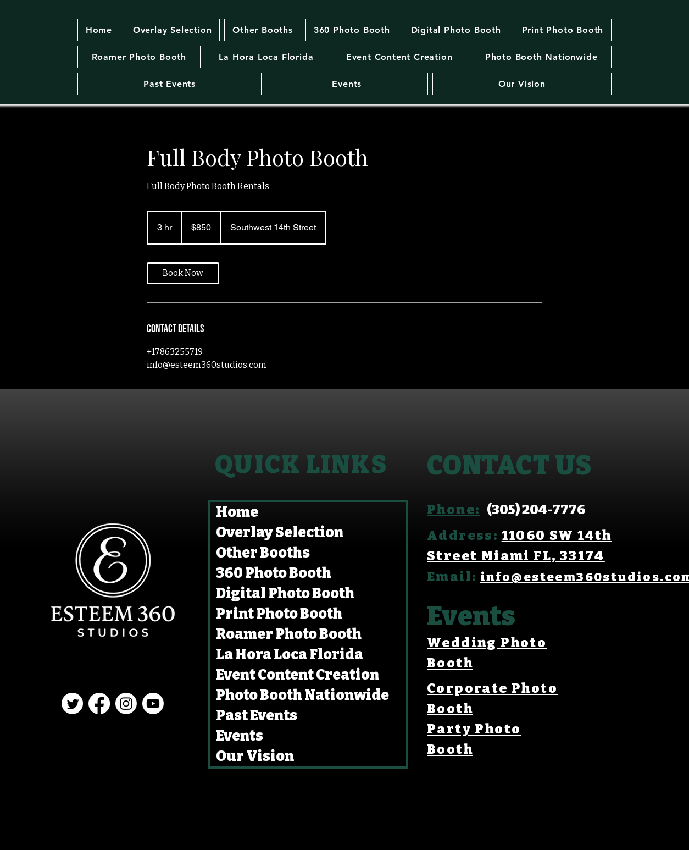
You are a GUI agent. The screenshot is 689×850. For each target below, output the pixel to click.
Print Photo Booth (279, 613)
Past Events (256, 715)
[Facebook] (99, 703)
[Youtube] (153, 703)
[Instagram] (126, 703)
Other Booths (263, 552)
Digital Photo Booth (285, 593)
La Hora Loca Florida (289, 654)
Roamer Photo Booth (289, 634)
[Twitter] (72, 703)
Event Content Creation (297, 674)
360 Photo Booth (273, 573)
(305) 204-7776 (536, 509)
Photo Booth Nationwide (302, 695)
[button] (262, 30)
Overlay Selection (279, 532)
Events (239, 735)
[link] (183, 273)
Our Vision (255, 756)
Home (237, 512)
